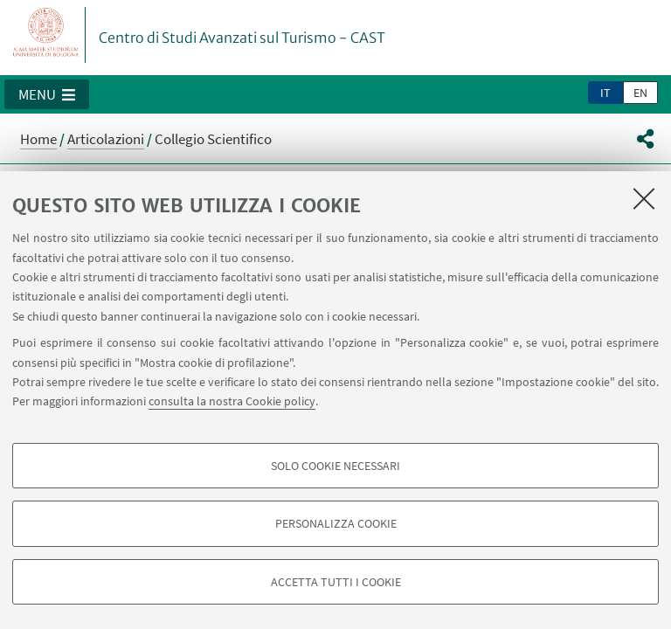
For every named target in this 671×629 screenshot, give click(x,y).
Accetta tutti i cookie (336, 582)
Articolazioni (105, 139)
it (605, 92)
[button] (46, 94)
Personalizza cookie (336, 523)
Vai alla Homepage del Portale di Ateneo (46, 35)
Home (38, 139)
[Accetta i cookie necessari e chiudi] (644, 198)
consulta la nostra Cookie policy (232, 401)
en (640, 92)
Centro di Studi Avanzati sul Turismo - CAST (242, 37)
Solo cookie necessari (335, 465)
